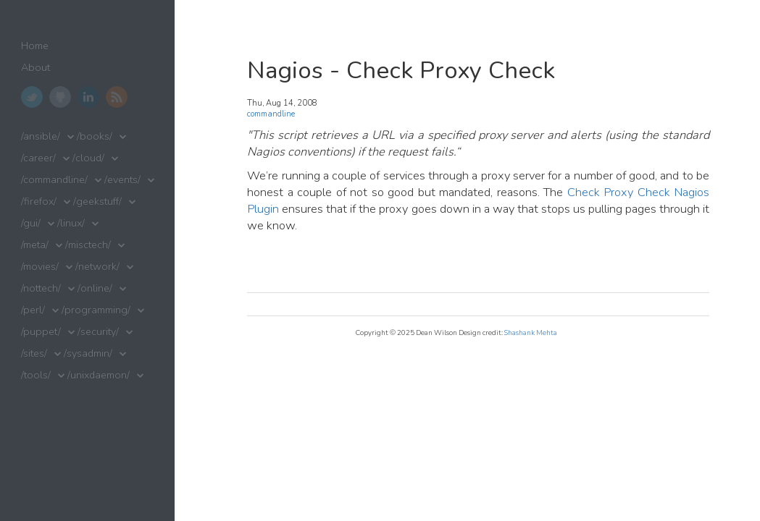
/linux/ (71, 223)
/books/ (94, 136)
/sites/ (34, 353)
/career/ (38, 158)
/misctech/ (88, 245)
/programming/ (96, 310)
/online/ (95, 288)
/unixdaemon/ (98, 375)
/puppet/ (41, 332)
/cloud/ (88, 158)
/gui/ (31, 223)
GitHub (60, 97)
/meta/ (35, 245)
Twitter (32, 97)
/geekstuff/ (97, 201)
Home (35, 46)
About (35, 68)
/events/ (122, 180)
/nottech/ (41, 288)
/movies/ (40, 267)
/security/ (98, 332)
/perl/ (33, 310)
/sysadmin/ (88, 353)
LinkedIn (88, 97)
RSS (117, 97)
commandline (271, 114)
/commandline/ (54, 180)
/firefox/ (39, 201)
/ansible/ (40, 136)
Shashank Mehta (530, 332)
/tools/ (36, 375)
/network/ (97, 267)
